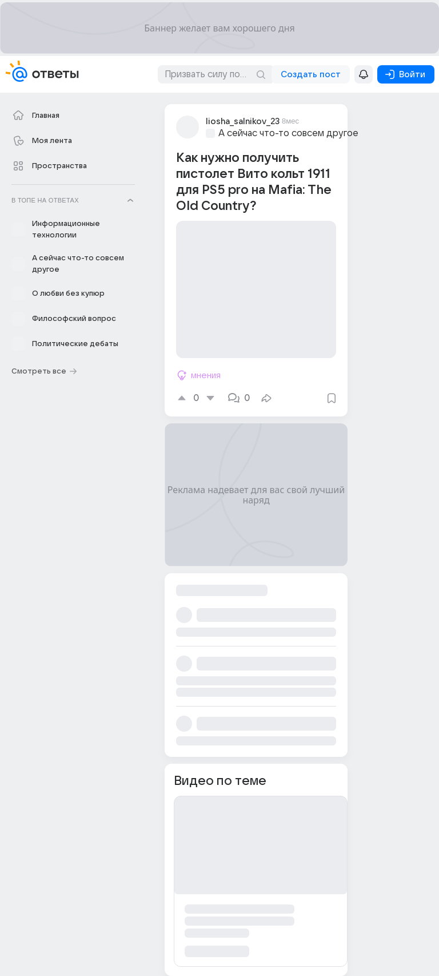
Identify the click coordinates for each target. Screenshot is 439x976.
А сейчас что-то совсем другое (288, 133)
